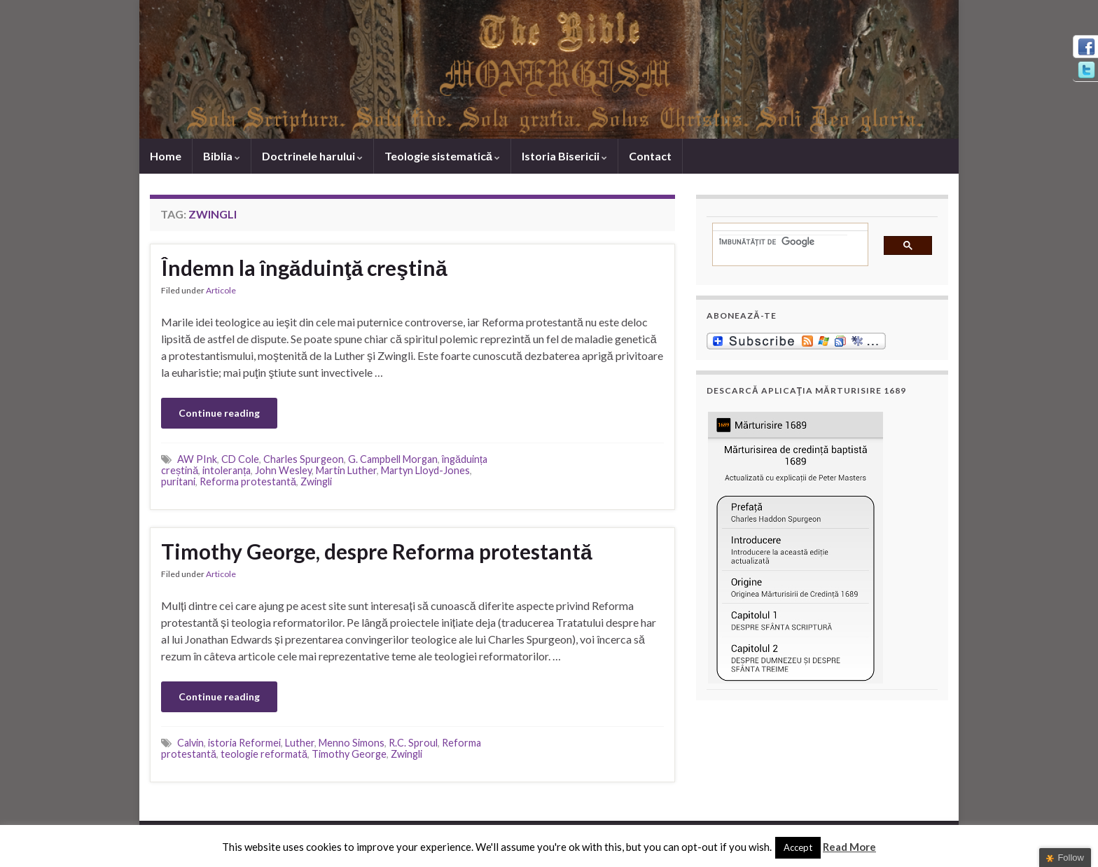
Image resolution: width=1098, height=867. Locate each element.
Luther (299, 743)
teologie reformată (264, 754)
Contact (650, 155)
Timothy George (349, 754)
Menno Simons (351, 743)
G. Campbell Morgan (393, 459)
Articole (221, 290)
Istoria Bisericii (564, 155)
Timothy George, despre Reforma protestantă (376, 551)
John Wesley (283, 470)
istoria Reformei (244, 743)
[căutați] (783, 242)
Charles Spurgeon (303, 459)
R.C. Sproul (413, 743)
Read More (849, 846)
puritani (178, 481)
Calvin (190, 743)
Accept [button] (798, 847)
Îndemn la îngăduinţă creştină (304, 267)
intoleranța (226, 470)
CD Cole (240, 459)
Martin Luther (346, 470)
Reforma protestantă (248, 481)
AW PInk (197, 459)
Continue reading (219, 413)
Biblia (221, 155)
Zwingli (316, 481)
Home (165, 155)
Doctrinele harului (312, 155)
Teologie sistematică (442, 155)
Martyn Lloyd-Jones (425, 470)
